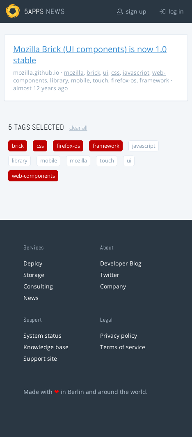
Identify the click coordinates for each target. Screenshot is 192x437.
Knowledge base (46, 347)
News (31, 298)
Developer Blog (121, 263)
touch (100, 80)
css (115, 72)
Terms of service (122, 347)
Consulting (38, 286)
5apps (34, 11)
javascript (136, 72)
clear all (78, 127)
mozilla (74, 72)
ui (105, 72)
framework (154, 80)
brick (93, 72)
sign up (131, 11)
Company (113, 286)
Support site (40, 358)
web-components (33, 175)
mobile (80, 80)
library (59, 80)
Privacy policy (118, 335)
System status (42, 335)
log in (172, 11)
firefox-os (124, 80)
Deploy (32, 263)
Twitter (109, 275)
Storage (33, 275)
